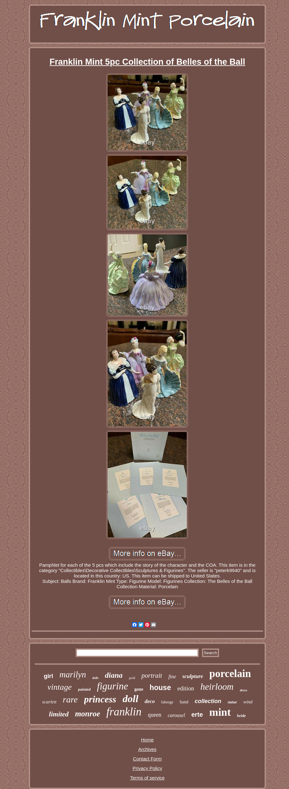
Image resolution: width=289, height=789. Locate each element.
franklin (123, 712)
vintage (59, 687)
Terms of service (147, 777)
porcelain (230, 673)
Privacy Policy (147, 768)
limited (59, 714)
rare (70, 699)
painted (84, 689)
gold (132, 678)
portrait (151, 675)
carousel (176, 715)
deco (150, 701)
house (160, 687)
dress (243, 690)
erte (197, 714)
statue (232, 702)
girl (48, 676)
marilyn (73, 674)
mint (220, 712)
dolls (95, 678)
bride (241, 716)
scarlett (49, 701)
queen (154, 715)
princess (100, 699)
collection (208, 701)
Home (147, 739)
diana (114, 675)
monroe (87, 713)
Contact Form (147, 758)
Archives (147, 749)
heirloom (217, 686)
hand (184, 702)
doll (130, 698)
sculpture (192, 676)
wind (247, 701)
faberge (167, 702)
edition (185, 688)
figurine (112, 686)
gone (138, 689)
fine (172, 676)
